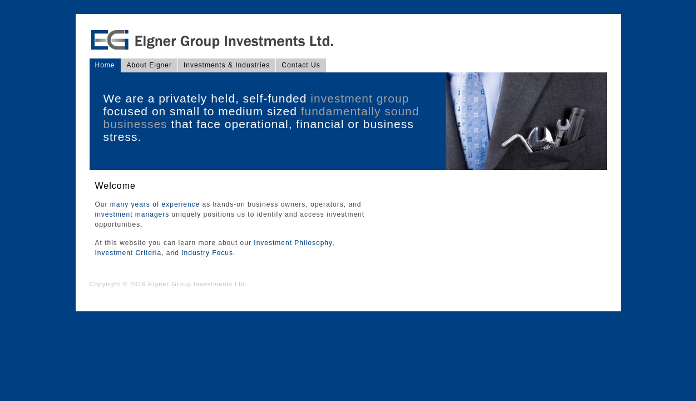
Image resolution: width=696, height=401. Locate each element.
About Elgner (149, 65)
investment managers (132, 214)
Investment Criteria (128, 253)
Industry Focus (207, 253)
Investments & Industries (227, 65)
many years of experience (155, 204)
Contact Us (301, 65)
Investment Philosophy (293, 243)
